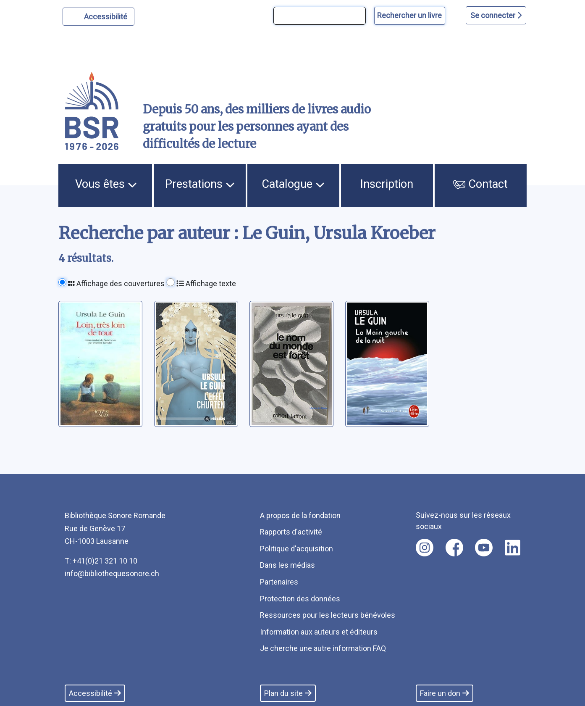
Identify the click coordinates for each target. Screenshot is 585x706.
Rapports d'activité (291, 531)
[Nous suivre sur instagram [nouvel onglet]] (424, 547)
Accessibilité (107, 15)
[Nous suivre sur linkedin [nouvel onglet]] (512, 547)
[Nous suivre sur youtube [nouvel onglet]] (484, 547)
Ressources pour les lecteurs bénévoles (327, 615)
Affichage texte (206, 283)
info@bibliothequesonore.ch (112, 573)
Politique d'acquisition (296, 548)
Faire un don (444, 693)
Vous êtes (106, 184)
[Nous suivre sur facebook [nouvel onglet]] (454, 547)
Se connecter (496, 15)
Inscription (386, 184)
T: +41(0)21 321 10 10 (101, 560)
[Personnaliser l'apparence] (98, 16)
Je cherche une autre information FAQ (323, 648)
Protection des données (300, 598)
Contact (480, 184)
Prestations (200, 184)
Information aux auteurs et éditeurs (319, 631)
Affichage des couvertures (116, 283)
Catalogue (293, 184)
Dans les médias (287, 565)
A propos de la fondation (300, 515)
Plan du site (288, 693)
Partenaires (279, 581)
